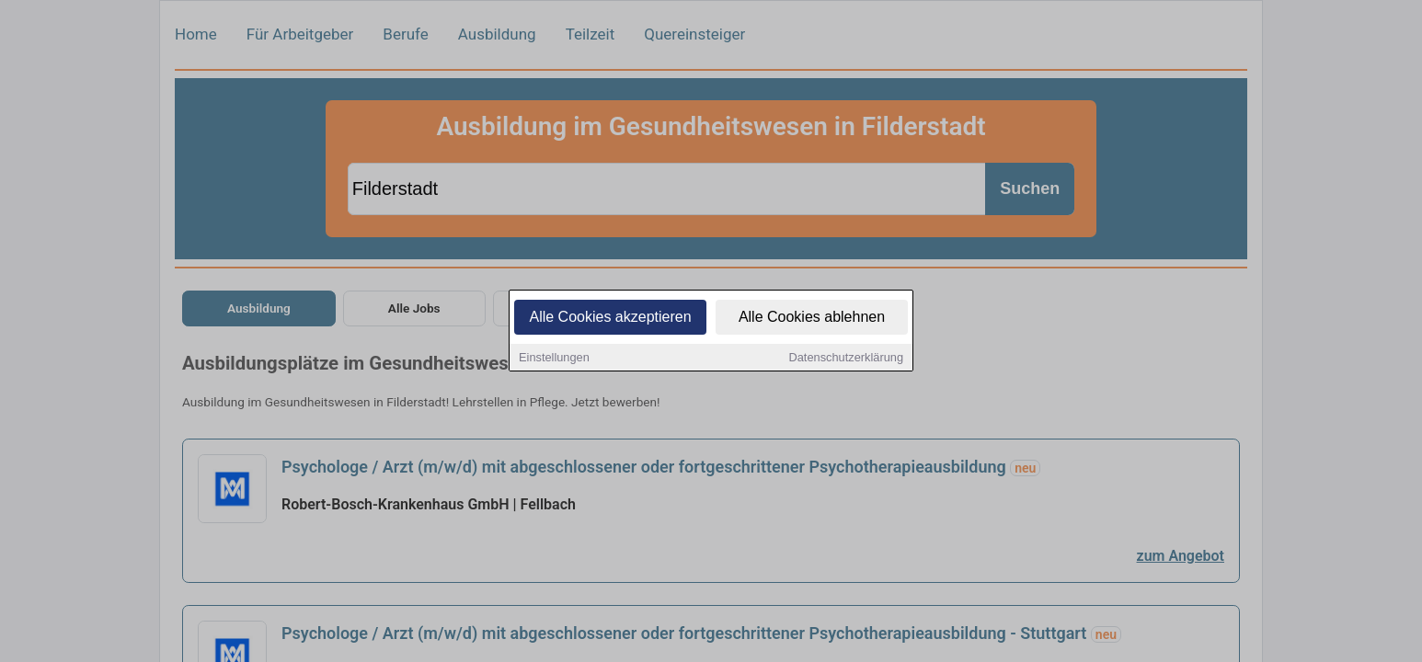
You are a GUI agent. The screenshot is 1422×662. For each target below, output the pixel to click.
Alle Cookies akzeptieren (610, 317)
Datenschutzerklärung (846, 358)
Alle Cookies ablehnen (812, 317)
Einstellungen (554, 358)
